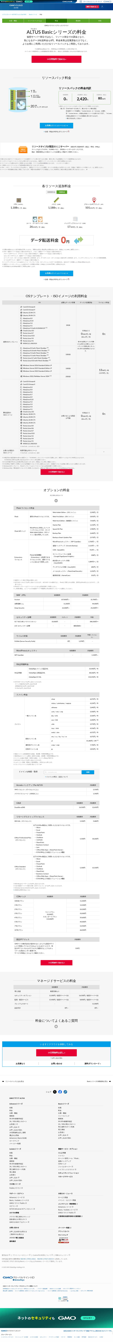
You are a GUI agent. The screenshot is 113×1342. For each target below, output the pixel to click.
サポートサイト (30, 460)
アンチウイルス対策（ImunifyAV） (65, 567)
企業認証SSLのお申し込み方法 (24, 686)
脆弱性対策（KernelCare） (62, 575)
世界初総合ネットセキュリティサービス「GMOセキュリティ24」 (19, 1288)
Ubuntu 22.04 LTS (29, 313)
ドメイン (18, 724)
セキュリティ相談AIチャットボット (72, 1288)
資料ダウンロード (92, 1063)
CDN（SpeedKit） (59, 550)
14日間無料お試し (56, 1052)
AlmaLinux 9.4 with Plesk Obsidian (34, 353)
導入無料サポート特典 (66, 1127)
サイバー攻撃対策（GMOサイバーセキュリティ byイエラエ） (30, 1291)
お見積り (13, 1124)
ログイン (13, 1206)
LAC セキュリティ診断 (22, 626)
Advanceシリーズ (17, 1197)
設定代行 (18, 1008)
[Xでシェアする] (55, 1092)
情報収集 (69, 1337)
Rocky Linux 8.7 (28, 333)
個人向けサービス (92, 1337)
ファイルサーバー (65, 1167)
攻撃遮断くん (19, 604)
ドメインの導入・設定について (57, 777)
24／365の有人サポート (18, 1121)
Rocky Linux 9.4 (28, 338)
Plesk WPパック (20, 531)
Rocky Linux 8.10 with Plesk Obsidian (36, 361)
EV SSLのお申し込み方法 (22, 688)
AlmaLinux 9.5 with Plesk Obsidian (34, 355)
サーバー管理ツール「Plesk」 (69, 1158)
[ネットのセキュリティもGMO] (17, 1)
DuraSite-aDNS (20, 807)
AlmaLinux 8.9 (27, 318)
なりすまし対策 (74, 1291)
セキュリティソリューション (68, 1173)
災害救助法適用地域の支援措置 (70, 1216)
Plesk (16, 516)
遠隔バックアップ (64, 1161)
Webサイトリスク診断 (55, 1288)
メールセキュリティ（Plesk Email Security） (68, 571)
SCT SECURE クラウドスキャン (25, 621)
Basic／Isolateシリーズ (19, 1200)
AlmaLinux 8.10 (28, 321)
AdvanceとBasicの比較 (18, 1138)
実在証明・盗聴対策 (8, 1291)
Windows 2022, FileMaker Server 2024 (36, 376)
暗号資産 (84, 1337)
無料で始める (92, 7)
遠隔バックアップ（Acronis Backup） (66, 546)
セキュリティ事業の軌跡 (87, 1290)
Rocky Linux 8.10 (29, 336)
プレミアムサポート (21, 1004)
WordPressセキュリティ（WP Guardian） (67, 541)
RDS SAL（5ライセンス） (23, 821)
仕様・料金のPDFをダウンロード (56, 132)
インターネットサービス (7, 1337)
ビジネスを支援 (34, 1337)
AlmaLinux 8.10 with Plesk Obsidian (35, 350)
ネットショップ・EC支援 (21, 1337)
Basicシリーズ (33, 14)
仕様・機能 (13, 21)
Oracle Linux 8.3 (28, 330)
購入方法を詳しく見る (73, 118)
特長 (99, 21)
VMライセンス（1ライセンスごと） (27, 789)
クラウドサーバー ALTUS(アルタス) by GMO (14, 14)
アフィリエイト (63, 1231)
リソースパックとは (35, 21)
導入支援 (18, 991)
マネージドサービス (65, 1177)
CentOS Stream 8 (29, 307)
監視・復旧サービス (21, 1000)
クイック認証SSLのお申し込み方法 (25, 684)
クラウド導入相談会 (16, 1238)
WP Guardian (19, 655)
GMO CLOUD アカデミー (19, 1222)
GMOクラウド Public (18, 1203)
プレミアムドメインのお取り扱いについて (27, 764)
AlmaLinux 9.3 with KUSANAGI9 (34, 328)
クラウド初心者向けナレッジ (19, 1217)
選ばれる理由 (14, 1135)
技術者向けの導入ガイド (18, 1219)
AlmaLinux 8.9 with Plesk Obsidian (34, 348)
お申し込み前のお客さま (18, 1232)
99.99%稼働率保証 (16, 1119)
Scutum (17, 599)
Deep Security (19, 608)
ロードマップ (14, 1141)
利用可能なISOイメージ (28, 450)
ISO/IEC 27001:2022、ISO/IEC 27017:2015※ (37, 1259)
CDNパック (62, 1164)
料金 (56, 21)
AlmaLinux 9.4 (27, 323)
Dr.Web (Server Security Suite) (25, 641)
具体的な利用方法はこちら (22, 890)
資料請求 (12, 1241)
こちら (65, 249)
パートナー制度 (15, 1144)
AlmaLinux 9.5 (27, 326)
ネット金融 (77, 1337)
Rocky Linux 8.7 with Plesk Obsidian (35, 358)
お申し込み (14, 1127)
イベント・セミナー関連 (67, 1200)
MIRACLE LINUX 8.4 (30, 343)
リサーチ (63, 1337)
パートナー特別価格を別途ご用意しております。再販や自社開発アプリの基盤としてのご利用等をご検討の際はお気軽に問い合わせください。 (44, 169)
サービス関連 (63, 1197)
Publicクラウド (16, 1188)
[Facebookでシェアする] (60, 1092)
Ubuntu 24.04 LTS (29, 315)
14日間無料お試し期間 (17, 1133)
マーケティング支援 (54, 1337)
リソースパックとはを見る (13, 1081)
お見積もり (20, 1063)
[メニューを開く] (101, 6)
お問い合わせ (56, 1063)
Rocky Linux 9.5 (28, 341)
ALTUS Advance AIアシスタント (22, 1209)
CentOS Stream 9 (29, 310)
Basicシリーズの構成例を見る (99, 1081)
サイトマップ (63, 1235)
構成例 (78, 21)
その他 (101, 1337)
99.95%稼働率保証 (65, 1121)
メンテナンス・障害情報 (68, 1204)
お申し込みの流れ (15, 1130)
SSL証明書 (18, 673)
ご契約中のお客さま (16, 1234)
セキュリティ (43, 1337)
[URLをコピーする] (65, 1092)
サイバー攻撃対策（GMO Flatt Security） (58, 1291)
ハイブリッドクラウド (67, 1169)
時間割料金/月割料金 (56, 192)
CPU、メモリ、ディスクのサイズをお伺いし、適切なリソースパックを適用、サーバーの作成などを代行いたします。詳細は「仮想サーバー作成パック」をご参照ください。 (53, 167)
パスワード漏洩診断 (42, 1288)
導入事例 (61, 1130)
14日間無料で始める (56, 59)
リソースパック (63, 1116)
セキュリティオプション (23, 995)
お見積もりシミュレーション (56, 125)
